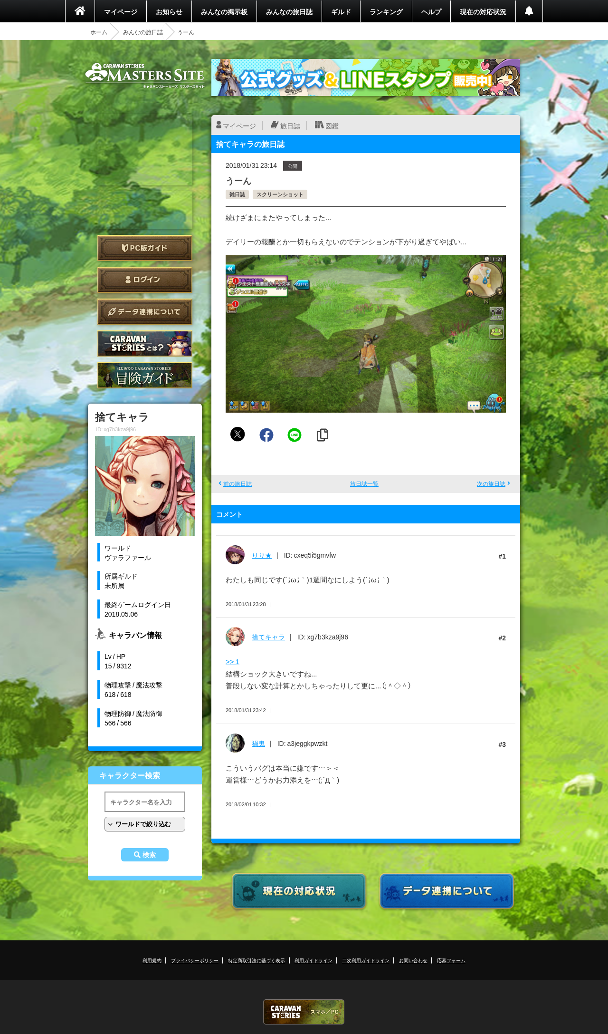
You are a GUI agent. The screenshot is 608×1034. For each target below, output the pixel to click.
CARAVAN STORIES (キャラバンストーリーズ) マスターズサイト (145, 75)
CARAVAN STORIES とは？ (144, 343)
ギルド (341, 11)
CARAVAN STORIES (304, 1011)
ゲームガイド (144, 375)
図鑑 (332, 125)
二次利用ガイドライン (366, 960)
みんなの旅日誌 (289, 11)
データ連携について (144, 312)
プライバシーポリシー (194, 960)
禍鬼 (258, 743)
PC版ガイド (144, 248)
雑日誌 (237, 194)
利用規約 (152, 960)
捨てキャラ (268, 636)
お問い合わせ (413, 960)
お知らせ (169, 11)
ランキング (386, 11)
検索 (149, 854)
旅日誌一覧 (364, 483)
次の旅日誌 (491, 483)
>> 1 (232, 661)
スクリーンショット (280, 194)
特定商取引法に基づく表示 (256, 960)
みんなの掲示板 (224, 11)
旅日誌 (290, 125)
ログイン (144, 280)
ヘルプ (431, 11)
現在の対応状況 (483, 11)
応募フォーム (451, 960)
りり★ (262, 555)
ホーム (98, 32)
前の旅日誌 (237, 483)
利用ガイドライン (313, 960)
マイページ (120, 11)
